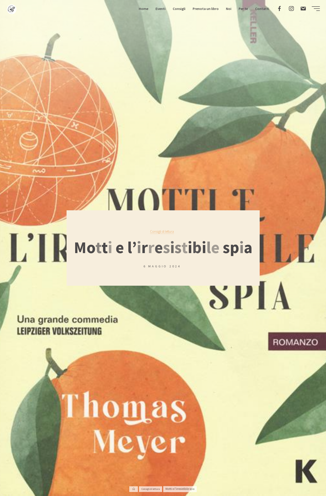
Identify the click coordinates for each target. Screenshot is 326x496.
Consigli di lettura (162, 231)
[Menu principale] (313, 10)
